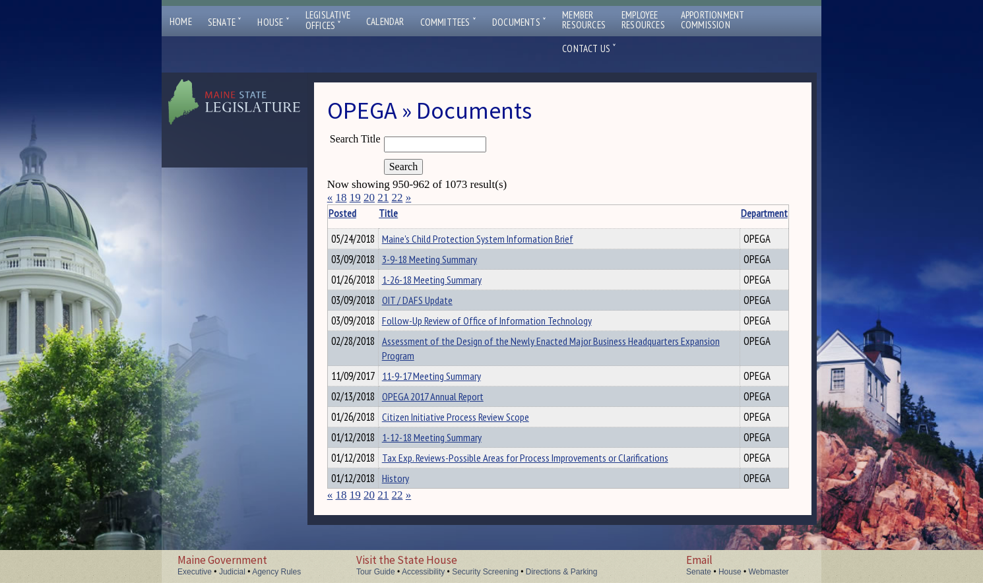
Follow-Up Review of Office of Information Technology (507, 328)
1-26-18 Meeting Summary (452, 283)
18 (340, 197)
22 (396, 197)
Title (408, 213)
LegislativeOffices (327, 20)
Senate (225, 22)
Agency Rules (276, 571)
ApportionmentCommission (713, 20)
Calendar (385, 21)
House (273, 22)
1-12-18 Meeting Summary (452, 453)
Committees (448, 22)
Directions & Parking (562, 571)
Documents (519, 22)
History (415, 498)
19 (355, 197)
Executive (194, 571)
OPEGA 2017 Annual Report (453, 408)
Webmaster (768, 571)
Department (719, 213)
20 (369, 197)
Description (766, 213)
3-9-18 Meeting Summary (449, 261)
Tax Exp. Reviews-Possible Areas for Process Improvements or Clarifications (545, 475)
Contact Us (589, 48)
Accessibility (423, 571)
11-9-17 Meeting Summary (451, 386)
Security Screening (485, 571)
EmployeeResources (643, 20)
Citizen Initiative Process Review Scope (476, 430)
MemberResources (584, 20)
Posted (362, 213)
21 (383, 197)
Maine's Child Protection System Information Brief (498, 238)
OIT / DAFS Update (437, 306)
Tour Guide (375, 571)
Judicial (232, 571)
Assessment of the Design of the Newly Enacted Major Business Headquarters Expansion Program (524, 358)
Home (181, 21)
